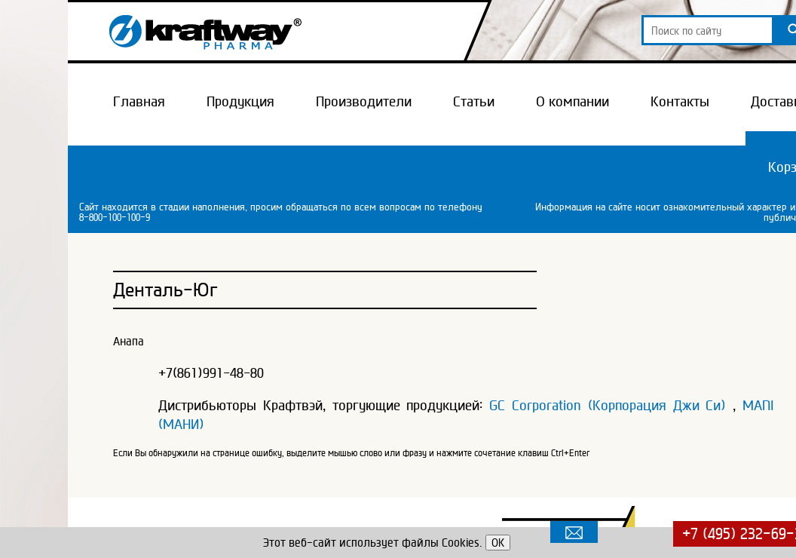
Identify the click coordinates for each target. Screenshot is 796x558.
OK (497, 542)
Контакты (680, 101)
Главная (139, 101)
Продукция (240, 101)
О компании (572, 101)
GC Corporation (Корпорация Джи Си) (607, 404)
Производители (364, 101)
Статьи (473, 101)
